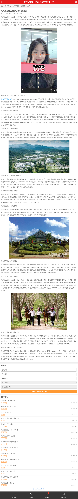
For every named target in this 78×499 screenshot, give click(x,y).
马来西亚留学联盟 (17, 13)
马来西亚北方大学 (6, 99)
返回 (1, 2)
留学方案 (16, 6)
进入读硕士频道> (39, 489)
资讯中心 (8, 6)
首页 (76, 2)
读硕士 (23, 6)
